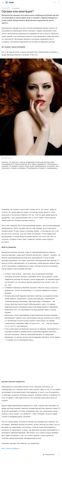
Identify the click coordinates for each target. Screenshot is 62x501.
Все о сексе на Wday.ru (11, 448)
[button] (31, 107)
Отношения (15, 8)
